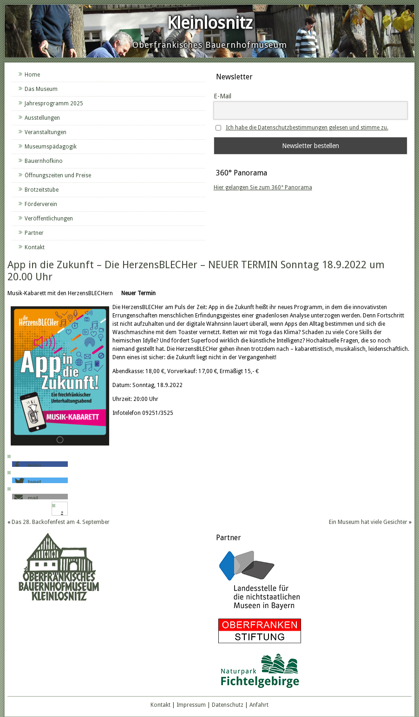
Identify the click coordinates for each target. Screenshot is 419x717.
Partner (34, 233)
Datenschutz (227, 705)
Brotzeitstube (42, 190)
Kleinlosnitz (209, 23)
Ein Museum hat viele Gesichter (368, 522)
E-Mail (222, 96)
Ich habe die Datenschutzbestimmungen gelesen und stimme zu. (307, 127)
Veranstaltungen (45, 132)
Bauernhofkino (44, 161)
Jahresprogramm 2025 (54, 103)
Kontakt (35, 247)
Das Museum (41, 89)
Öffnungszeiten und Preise (58, 175)
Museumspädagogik (51, 146)
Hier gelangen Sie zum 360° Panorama (263, 187)
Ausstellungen (42, 118)
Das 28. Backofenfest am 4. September (61, 522)
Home (32, 74)
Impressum (191, 705)
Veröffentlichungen (49, 218)
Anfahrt (258, 705)
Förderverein (41, 204)
